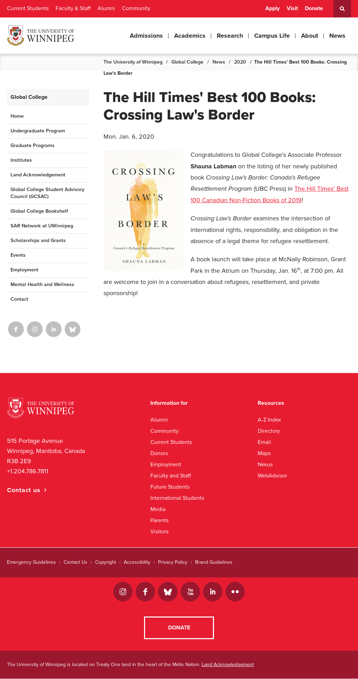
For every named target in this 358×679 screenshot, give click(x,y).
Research (230, 35)
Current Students (28, 8)
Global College (187, 62)
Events (18, 255)
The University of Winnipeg (133, 62)
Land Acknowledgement (37, 175)
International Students (177, 498)
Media (157, 509)
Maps (264, 453)
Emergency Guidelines (31, 562)
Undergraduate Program (37, 131)
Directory (269, 431)
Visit (292, 8)
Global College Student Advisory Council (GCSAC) (47, 193)
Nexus (265, 464)
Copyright (105, 562)
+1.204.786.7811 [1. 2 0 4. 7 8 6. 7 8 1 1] (27, 471)
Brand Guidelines (213, 562)
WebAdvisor (272, 475)
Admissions (146, 35)
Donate (314, 8)
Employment (24, 270)
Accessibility (137, 562)
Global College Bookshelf (39, 211)
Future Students (169, 486)
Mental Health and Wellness (42, 284)
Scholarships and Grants (38, 240)
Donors (159, 453)
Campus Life (272, 35)
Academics (190, 35)
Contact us (24, 490)
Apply (272, 8)
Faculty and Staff (170, 475)
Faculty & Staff (73, 8)
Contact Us (75, 562)
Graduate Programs (32, 145)
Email (264, 442)
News (337, 35)
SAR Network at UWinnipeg (41, 226)
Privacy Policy (172, 562)
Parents (159, 520)
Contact (19, 299)
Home (17, 116)
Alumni (106, 8)
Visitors (159, 531)
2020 (240, 62)
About (309, 35)
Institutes (21, 160)
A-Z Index (269, 419)
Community (136, 8)
